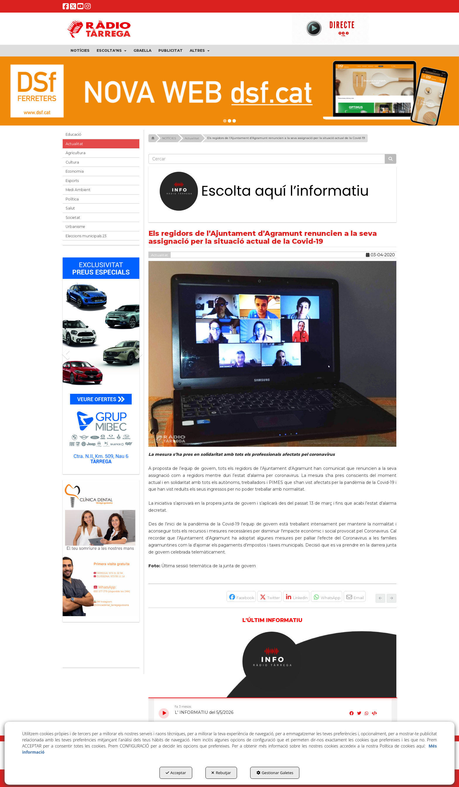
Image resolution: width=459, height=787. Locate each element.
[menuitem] (80, 50)
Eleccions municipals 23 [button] (86, 236)
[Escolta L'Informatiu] (272, 191)
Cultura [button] (72, 162)
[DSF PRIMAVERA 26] (229, 91)
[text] (266, 159)
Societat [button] (73, 217)
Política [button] (72, 199)
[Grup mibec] (101, 362)
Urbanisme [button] (75, 226)
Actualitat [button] (74, 144)
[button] (66, 8)
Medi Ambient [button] (78, 190)
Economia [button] (75, 171)
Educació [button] (73, 134)
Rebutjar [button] (221, 772)
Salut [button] (70, 208)
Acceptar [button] (176, 772)
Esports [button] (72, 180)
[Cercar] (390, 159)
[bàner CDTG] (101, 548)
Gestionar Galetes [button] (274, 772)
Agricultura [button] (75, 153)
